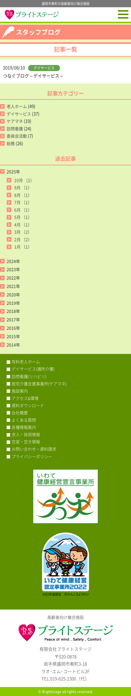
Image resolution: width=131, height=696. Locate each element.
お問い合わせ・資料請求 (34, 449)
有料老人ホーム (26, 361)
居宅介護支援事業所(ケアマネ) (39, 383)
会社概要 (20, 412)
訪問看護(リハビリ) (29, 376)
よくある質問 (24, 420)
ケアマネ (15, 121)
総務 (11, 143)
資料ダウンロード (28, 405)
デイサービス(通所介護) (33, 369)
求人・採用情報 (26, 434)
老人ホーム (17, 106)
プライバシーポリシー (32, 456)
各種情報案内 (24, 427)
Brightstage (51, 691)
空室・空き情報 (26, 441)
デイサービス (44, 67)
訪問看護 (15, 128)
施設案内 (20, 391)
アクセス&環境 (25, 398)
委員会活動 (17, 136)
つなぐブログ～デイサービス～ (33, 76)
